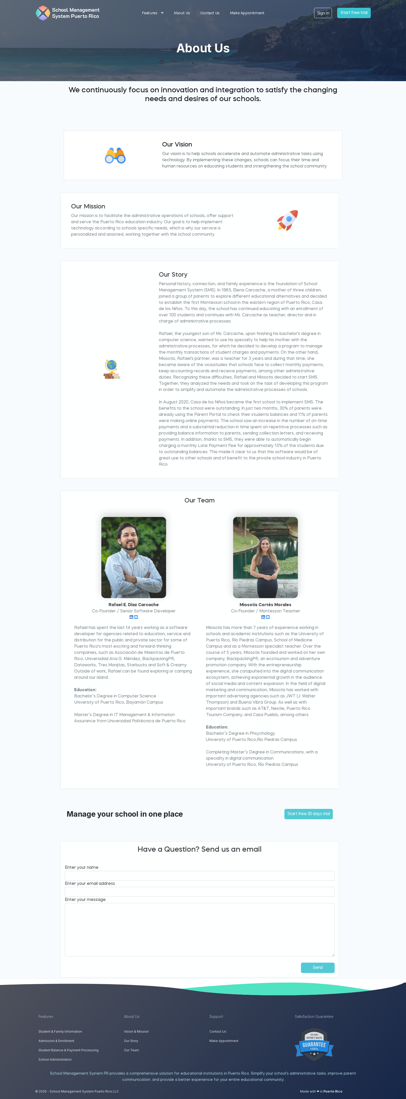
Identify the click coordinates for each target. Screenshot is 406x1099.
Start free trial (353, 13)
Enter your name (64, 868)
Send (300, 968)
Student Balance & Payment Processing (86, 1050)
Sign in (323, 13)
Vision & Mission (154, 1031)
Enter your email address (72, 884)
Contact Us (210, 12)
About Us (182, 12)
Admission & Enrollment (74, 1041)
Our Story (149, 1041)
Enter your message (67, 900)
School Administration (73, 1059)
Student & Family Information (78, 1031)
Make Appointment (247, 12)
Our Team (149, 1050)
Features (152, 12)
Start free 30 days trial (290, 814)
